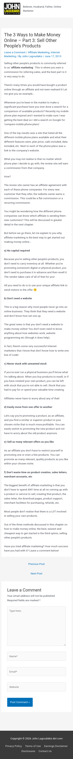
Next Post (36, 573)
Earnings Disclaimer (56, 746)
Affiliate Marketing (38, 52)
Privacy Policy (13, 746)
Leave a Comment (15, 52)
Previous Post (36, 563)
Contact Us (45, 751)
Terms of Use (33, 746)
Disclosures (28, 751)
